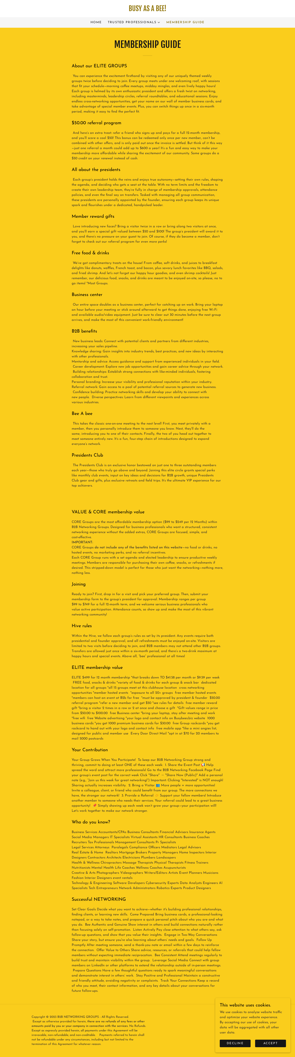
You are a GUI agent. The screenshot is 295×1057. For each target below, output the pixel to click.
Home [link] (96, 22)
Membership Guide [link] (185, 22)
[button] (134, 22)
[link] (147, 10)
